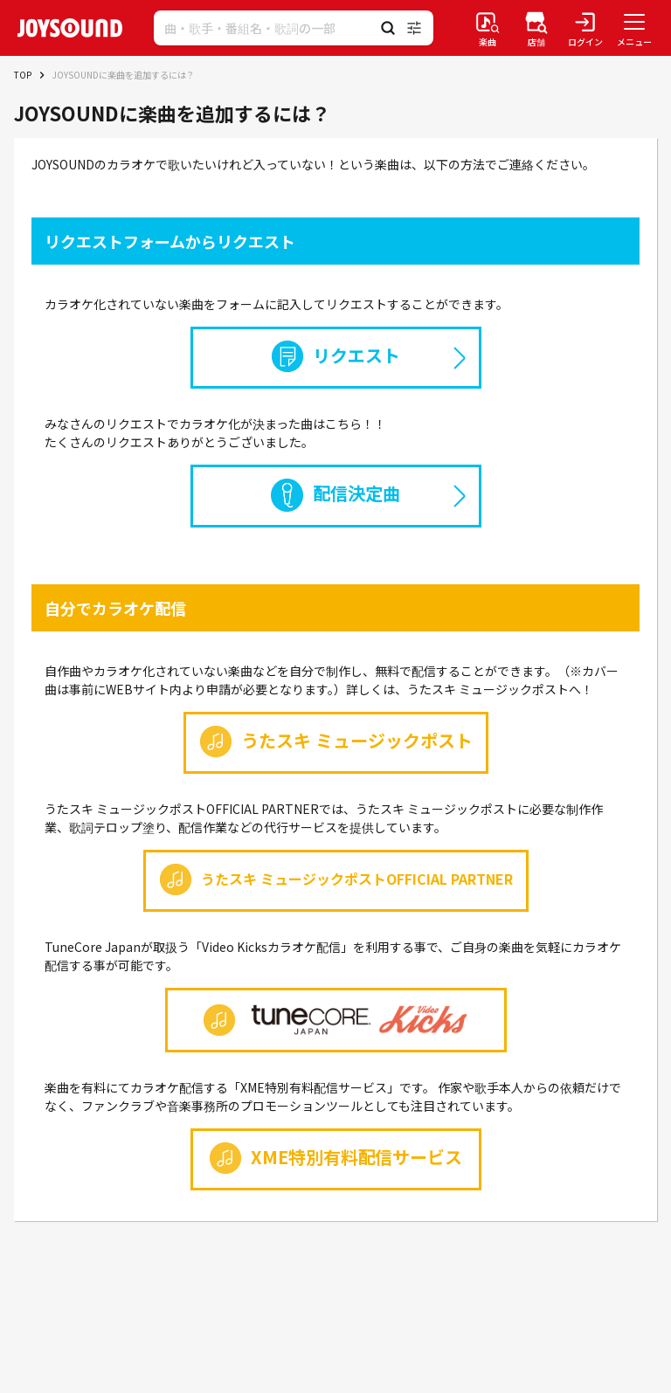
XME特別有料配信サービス (336, 1158)
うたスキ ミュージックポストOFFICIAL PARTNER (336, 879)
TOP (22, 74)
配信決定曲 (335, 495)
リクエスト (335, 356)
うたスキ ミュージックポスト (336, 741)
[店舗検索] (536, 28)
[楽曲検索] (487, 28)
